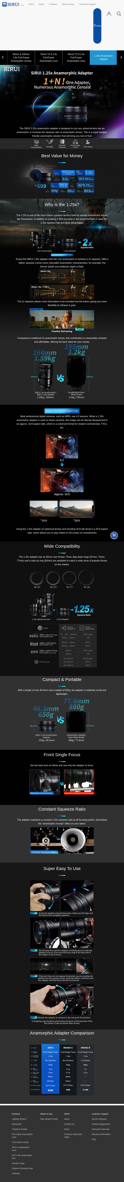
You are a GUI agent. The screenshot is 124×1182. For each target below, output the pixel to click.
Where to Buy (68, 4)
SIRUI (31, 4)
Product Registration (101, 1124)
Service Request (99, 1119)
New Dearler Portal (48, 1119)
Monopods (16, 1124)
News (41, 4)
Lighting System (19, 1119)
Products (16, 1114)
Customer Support (87, 4)
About (67, 1119)
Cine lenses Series (20, 1142)
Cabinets (16, 1173)
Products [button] (53, 4)
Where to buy (46, 1114)
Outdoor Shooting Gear (22, 1168)
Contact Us (69, 1124)
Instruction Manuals (100, 1129)
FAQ (94, 1139)
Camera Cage (18, 1163)
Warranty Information (101, 1134)
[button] (119, 14)
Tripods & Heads (19, 1129)
